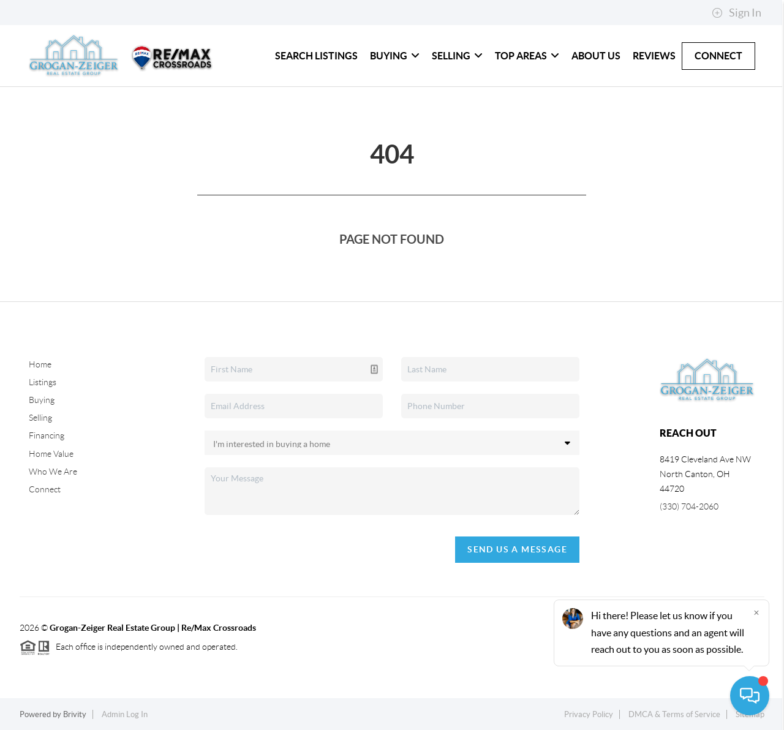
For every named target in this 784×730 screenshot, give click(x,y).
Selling (457, 55)
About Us (595, 55)
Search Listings (316, 55)
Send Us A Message (517, 549)
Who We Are (53, 471)
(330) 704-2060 (689, 506)
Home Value (51, 454)
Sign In (736, 13)
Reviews (654, 55)
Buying (395, 55)
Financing (46, 435)
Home (40, 364)
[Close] (756, 612)
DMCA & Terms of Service (674, 714)
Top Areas (527, 55)
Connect (718, 55)
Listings (42, 382)
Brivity (74, 714)
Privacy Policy (588, 714)
